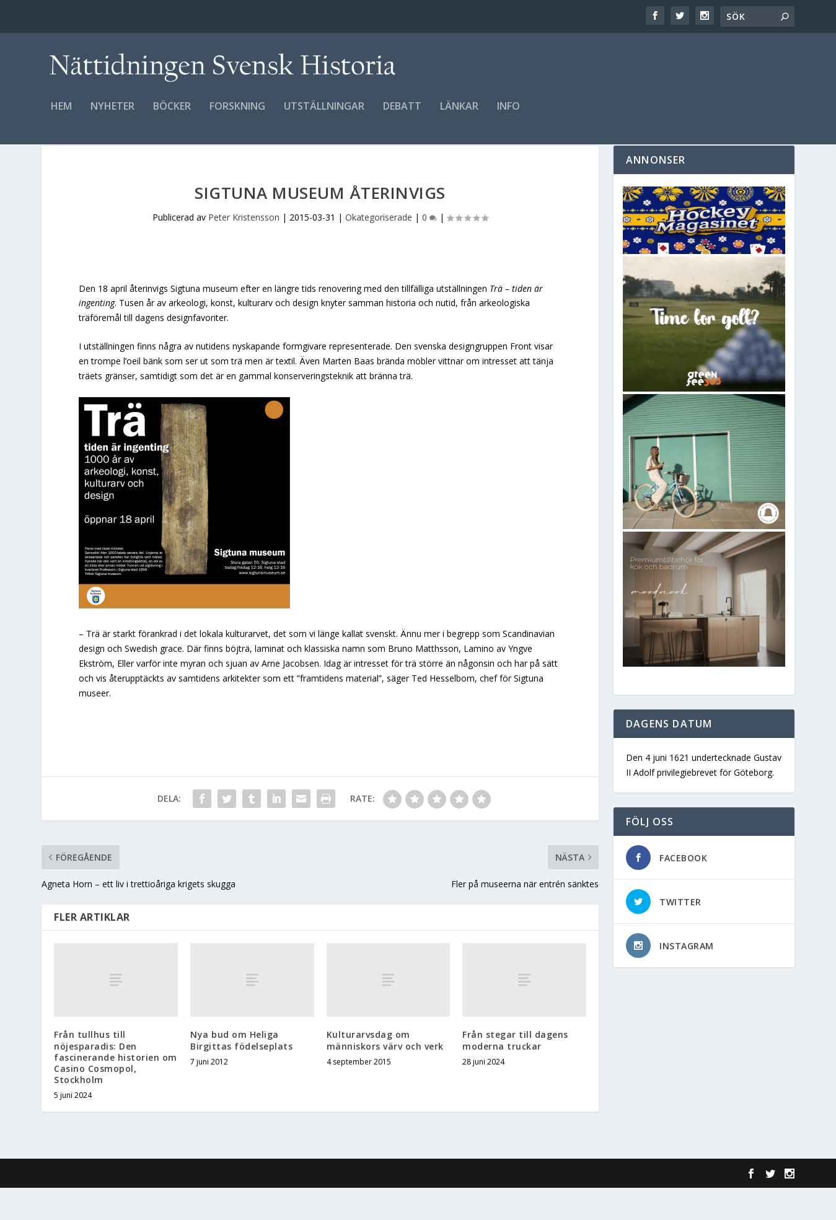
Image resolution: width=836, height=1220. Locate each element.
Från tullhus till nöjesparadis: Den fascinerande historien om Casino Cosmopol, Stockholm (115, 1089)
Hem (61, 115)
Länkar (459, 115)
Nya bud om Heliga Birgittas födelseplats (241, 1072)
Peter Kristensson (243, 249)
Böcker (172, 115)
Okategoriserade (378, 249)
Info (508, 115)
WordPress (243, 1205)
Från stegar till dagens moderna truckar (515, 1072)
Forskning (237, 115)
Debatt (402, 115)
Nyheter (112, 115)
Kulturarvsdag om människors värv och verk (385, 1072)
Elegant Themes (127, 1205)
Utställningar (324, 115)
